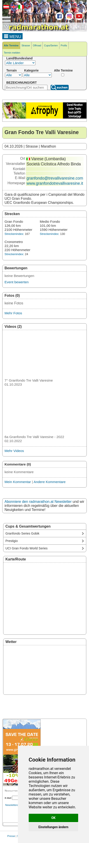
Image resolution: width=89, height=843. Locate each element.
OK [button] (53, 818)
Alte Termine (63, 70)
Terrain (11, 70)
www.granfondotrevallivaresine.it (54, 183)
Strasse (25, 45)
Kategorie (31, 70)
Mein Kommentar (18, 482)
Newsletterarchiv (14, 805)
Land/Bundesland (19, 58)
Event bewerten (17, 282)
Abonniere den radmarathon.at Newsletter (38, 502)
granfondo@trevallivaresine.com (54, 178)
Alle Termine (11, 45)
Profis (64, 45)
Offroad (37, 45)
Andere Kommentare (50, 482)
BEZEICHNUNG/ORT (21, 82)
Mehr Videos (14, 451)
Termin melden (12, 52)
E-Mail (8, 798)
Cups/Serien (51, 45)
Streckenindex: (14, 234)
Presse (11, 836)
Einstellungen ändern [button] (53, 827)
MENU (12, 36)
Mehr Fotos (13, 313)
